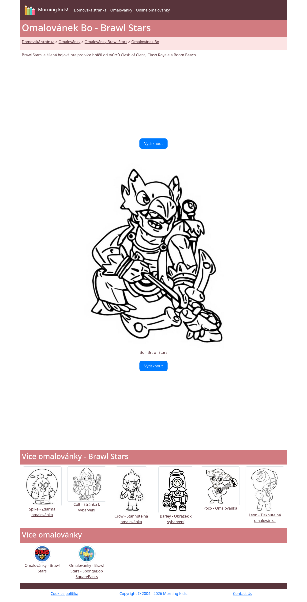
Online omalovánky (153, 10)
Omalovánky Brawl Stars (106, 41)
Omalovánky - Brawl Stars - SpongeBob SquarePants (86, 565)
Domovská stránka (90, 10)
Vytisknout (153, 143)
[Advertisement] (153, 98)
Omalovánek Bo (145, 41)
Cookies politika (64, 593)
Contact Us (242, 593)
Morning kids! (45, 10)
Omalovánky (121, 10)
